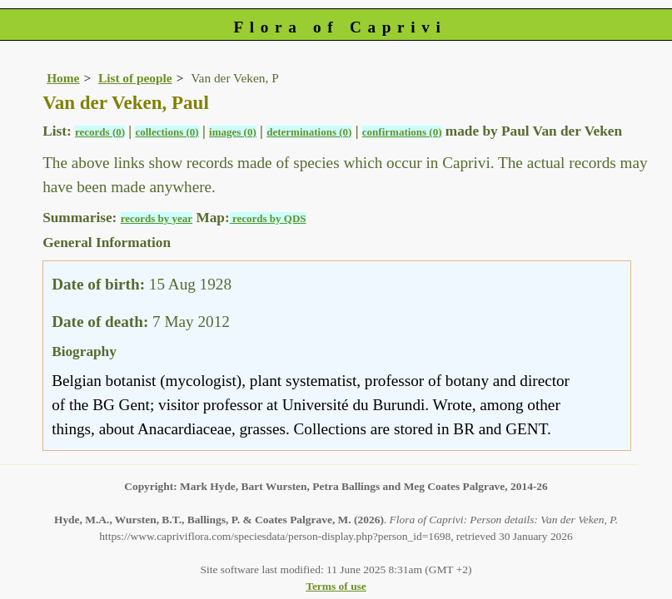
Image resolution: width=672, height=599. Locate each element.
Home (63, 78)
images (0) (232, 132)
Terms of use (336, 586)
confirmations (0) (402, 132)
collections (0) (166, 132)
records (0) (100, 132)
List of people (135, 78)
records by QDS (268, 218)
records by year (156, 218)
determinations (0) (308, 132)
